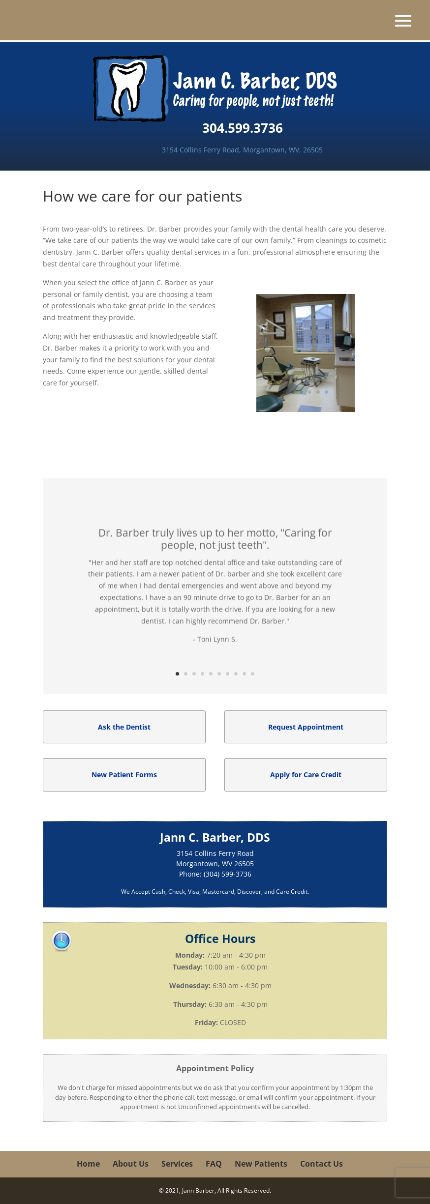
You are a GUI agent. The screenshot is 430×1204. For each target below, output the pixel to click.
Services (177, 1163)
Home (88, 1163)
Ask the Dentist (124, 727)
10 (252, 673)
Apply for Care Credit (305, 774)
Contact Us (321, 1163)
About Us (131, 1163)
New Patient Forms (124, 774)
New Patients (261, 1163)
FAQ (214, 1163)
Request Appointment (305, 727)
